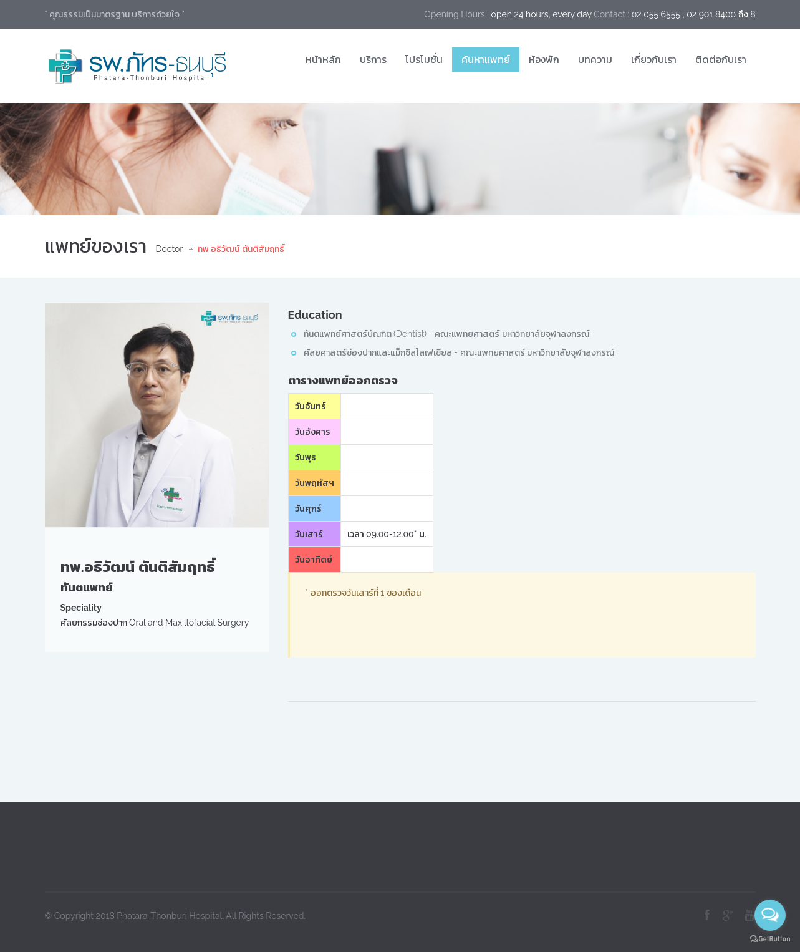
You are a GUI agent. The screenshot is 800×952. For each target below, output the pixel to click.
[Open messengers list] (770, 915)
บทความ (595, 59)
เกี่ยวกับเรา (654, 59)
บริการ (373, 59)
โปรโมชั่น (424, 59)
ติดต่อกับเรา (720, 59)
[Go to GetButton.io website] (770, 939)
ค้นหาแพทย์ (485, 59)
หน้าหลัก (323, 59)
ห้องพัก (544, 59)
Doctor (169, 249)
